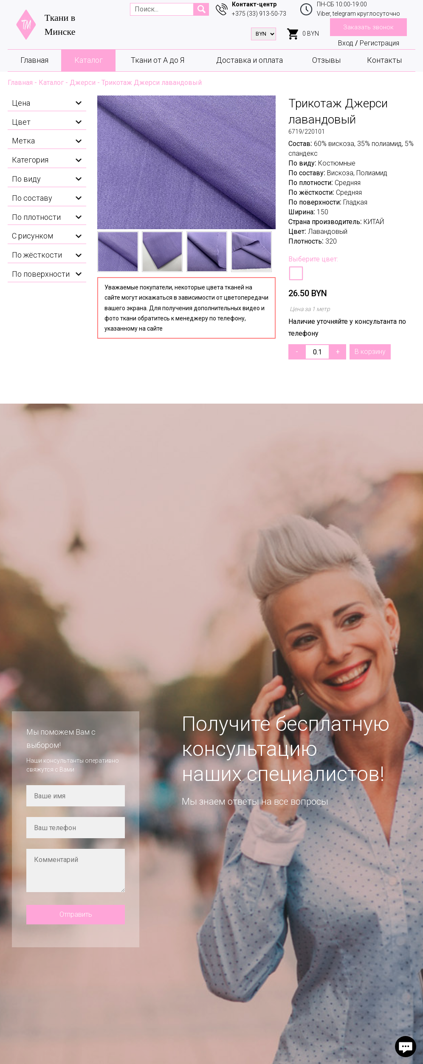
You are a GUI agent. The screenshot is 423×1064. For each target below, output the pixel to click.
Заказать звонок (368, 27)
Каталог (88, 60)
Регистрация (379, 43)
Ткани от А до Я (157, 60)
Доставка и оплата (249, 60)
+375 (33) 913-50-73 (259, 13)
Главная (34, 60)
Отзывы (326, 60)
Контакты (384, 60)
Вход (345, 43)
